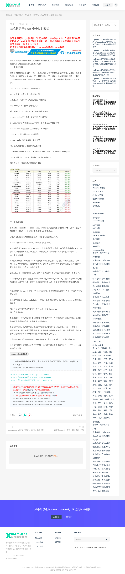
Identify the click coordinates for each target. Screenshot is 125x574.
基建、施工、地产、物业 (103, 370)
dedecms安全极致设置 (19, 354)
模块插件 (96, 218)
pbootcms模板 (98, 250)
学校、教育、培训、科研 (103, 374)
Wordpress (97, 341)
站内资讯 (96, 225)
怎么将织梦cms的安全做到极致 (33, 368)
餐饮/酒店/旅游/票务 (101, 337)
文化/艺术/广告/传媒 (101, 289)
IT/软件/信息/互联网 (101, 253)
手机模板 (96, 239)
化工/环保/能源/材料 (101, 264)
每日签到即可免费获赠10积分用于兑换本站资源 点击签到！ (105, 103)
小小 (13, 24)
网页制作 (96, 206)
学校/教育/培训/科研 (101, 278)
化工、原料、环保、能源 (103, 363)
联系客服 (53, 396)
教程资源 (28, 15)
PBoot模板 (39, 542)
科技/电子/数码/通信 (101, 311)
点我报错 (45, 393)
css (94, 209)
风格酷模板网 (18, 15)
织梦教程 (36, 15)
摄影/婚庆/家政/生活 (101, 282)
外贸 (94, 275)
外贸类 (95, 439)
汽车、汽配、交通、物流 (103, 388)
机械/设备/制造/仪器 (101, 300)
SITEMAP (72, 570)
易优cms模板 (98, 345)
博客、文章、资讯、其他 (103, 366)
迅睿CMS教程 (98, 213)
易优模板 (38, 538)
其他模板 (96, 257)
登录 (55, 456)
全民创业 (58, 542)
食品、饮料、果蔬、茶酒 (103, 414)
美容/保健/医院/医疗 (101, 315)
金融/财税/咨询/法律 (101, 330)
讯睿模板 (96, 422)
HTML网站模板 (99, 235)
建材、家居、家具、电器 (103, 377)
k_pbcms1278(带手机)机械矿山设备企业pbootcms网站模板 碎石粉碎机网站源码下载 (104, 52)
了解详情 (69, 517)
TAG (66, 570)
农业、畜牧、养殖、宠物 (103, 359)
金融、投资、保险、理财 (103, 410)
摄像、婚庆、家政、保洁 (103, 381)
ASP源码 (96, 246)
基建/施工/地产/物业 (101, 271)
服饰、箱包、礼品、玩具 (103, 385)
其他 (94, 428)
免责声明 (58, 538)
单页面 (95, 268)
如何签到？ (68, 41)
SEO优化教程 (98, 191)
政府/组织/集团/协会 (101, 286)
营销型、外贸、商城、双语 (104, 399)
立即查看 (56, 517)
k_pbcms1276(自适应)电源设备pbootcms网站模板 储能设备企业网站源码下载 (104, 72)
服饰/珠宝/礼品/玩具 (101, 297)
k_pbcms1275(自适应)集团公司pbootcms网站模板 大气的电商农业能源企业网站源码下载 (104, 82)
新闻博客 (96, 293)
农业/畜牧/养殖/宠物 (101, 260)
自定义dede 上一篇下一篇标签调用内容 (69, 430)
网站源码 (96, 243)
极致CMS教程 (98, 199)
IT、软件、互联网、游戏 (102, 348)
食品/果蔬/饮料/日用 (101, 333)
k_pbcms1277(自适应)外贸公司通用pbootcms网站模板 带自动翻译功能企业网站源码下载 (104, 62)
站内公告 (96, 228)
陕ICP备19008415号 (57, 570)
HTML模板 (39, 546)
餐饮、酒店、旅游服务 (102, 417)
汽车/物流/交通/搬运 (101, 304)
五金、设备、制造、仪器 (103, 352)
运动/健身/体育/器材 (101, 326)
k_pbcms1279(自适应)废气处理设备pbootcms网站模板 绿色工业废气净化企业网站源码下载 (104, 43)
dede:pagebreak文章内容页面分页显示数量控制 (26, 430)
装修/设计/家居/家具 (101, 322)
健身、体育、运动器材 (102, 355)
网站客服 (30, 390)
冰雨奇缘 (96, 100)
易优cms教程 (98, 195)
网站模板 (96, 232)
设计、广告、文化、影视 (103, 403)
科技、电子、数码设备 (102, 392)
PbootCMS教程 (99, 188)
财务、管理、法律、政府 (103, 407)
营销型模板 (97, 319)
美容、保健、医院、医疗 (103, 396)
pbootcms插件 (98, 221)
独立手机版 (97, 308)
